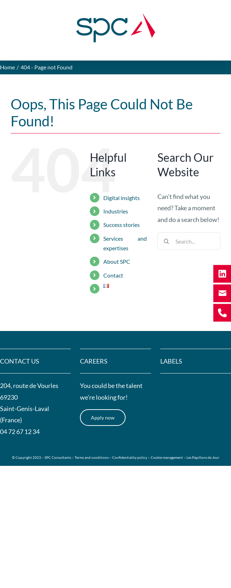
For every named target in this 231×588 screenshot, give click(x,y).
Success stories (121, 224)
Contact (113, 275)
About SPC (116, 261)
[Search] (166, 241)
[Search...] (188, 241)
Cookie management (167, 457)
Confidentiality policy (129, 457)
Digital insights (121, 197)
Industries (115, 211)
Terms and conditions (92, 457)
